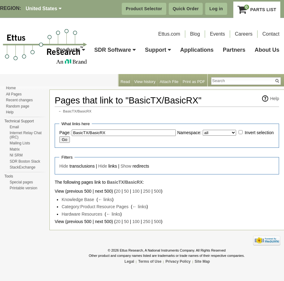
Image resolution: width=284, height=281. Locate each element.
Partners (234, 50)
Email (14, 127)
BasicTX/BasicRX (77, 111)
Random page (17, 106)
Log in (216, 8)
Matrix (15, 149)
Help (274, 98)
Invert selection (259, 132)
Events (217, 34)
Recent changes (19, 100)
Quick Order (186, 8)
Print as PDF (194, 81)
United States (43, 8)
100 (135, 191)
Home (11, 88)
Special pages (21, 182)
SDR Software (115, 50)
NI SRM (16, 155)
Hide (63, 166)
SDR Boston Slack (25, 161)
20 (118, 191)
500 (157, 191)
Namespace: (189, 132)
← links (105, 199)
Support (158, 50)
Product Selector (144, 8)
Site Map (202, 261)
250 (146, 191)
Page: (65, 132)
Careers (243, 34)
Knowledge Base (77, 199)
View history (144, 81)
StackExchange (22, 167)
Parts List (257, 10)
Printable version (23, 188)
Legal (129, 261)
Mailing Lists (20, 143)
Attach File (169, 81)
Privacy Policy (177, 261)
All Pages (14, 94)
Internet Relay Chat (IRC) (25, 135)
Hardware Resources (81, 214)
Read (125, 81)
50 (126, 191)
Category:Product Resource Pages (94, 206)
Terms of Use (149, 261)
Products (70, 50)
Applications (197, 50)
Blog (195, 34)
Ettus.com (169, 34)
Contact (270, 34)
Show (126, 166)
